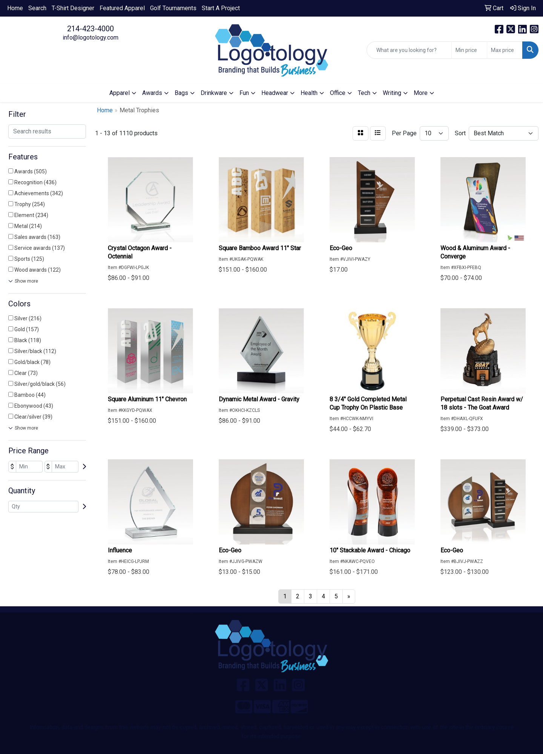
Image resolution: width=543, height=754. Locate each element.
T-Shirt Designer (73, 8)
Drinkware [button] (214, 92)
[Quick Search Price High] (505, 50)
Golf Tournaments (173, 8)
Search (37, 8)
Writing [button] (392, 92)
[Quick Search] (409, 50)
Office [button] (337, 92)
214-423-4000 (90, 28)
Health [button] (309, 92)
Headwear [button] (274, 92)
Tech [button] (364, 92)
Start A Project (221, 8)
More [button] (421, 92)
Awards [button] (152, 92)
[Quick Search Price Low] (469, 50)
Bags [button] (181, 92)
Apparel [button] (119, 92)
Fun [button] (244, 92)
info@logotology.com (90, 37)
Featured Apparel (122, 8)
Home (15, 8)
